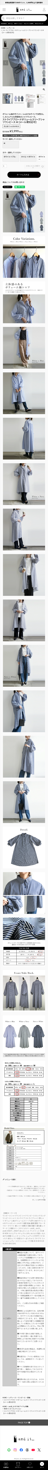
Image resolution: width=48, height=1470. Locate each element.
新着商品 (6, 1467)
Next (42, 62)
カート (42, 1467)
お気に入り (30, 1467)
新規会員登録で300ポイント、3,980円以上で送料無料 (24, 2)
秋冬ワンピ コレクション (12, 1409)
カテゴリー (18, 1467)
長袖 (28, 1397)
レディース (10, 28)
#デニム (10, 23)
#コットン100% (29, 23)
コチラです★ (41, 1200)
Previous (5, 62)
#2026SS (4, 23)
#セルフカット (39, 23)
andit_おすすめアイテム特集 (18, 1406)
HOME (3, 28)
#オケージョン (18, 23)
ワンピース (21, 1397)
